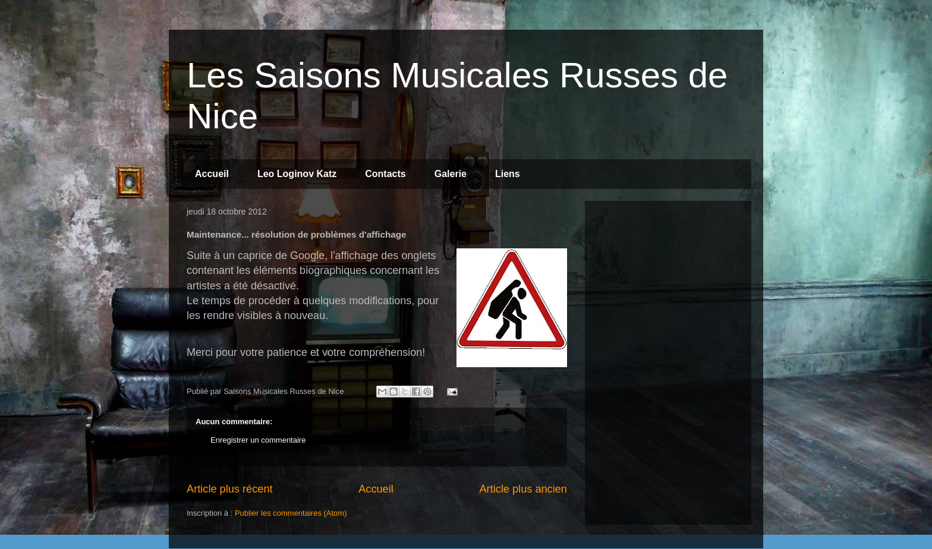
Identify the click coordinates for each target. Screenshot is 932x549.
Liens (507, 174)
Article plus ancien (523, 489)
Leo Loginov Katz (296, 174)
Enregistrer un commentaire (258, 440)
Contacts (385, 174)
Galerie (450, 174)
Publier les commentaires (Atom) (291, 513)
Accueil (212, 174)
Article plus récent (230, 489)
